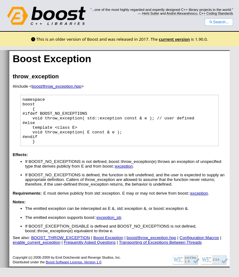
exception (124, 175)
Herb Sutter (150, 13)
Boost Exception (108, 247)
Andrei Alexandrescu (181, 13)
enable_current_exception (36, 251)
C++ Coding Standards (216, 13)
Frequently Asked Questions (90, 251)
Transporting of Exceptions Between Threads (160, 251)
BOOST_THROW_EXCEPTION (60, 247)
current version (174, 39)
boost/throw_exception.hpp (56, 86)
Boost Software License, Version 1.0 (73, 271)
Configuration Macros (199, 247)
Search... (219, 22)
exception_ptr (108, 226)
